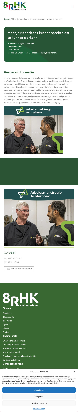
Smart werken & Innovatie (14, 341)
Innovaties (7, 321)
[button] (74, 372)
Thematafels (8, 317)
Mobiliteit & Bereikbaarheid (14, 348)
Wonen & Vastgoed (11, 352)
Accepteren (39, 390)
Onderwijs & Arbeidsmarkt (14, 345)
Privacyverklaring (39, 408)
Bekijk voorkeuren (39, 403)
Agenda (7, 19)
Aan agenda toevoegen (19, 269)
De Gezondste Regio (11, 360)
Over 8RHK (7, 313)
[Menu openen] (72, 6)
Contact (6, 332)
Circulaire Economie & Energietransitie (19, 356)
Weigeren (39, 397)
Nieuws (6, 328)
